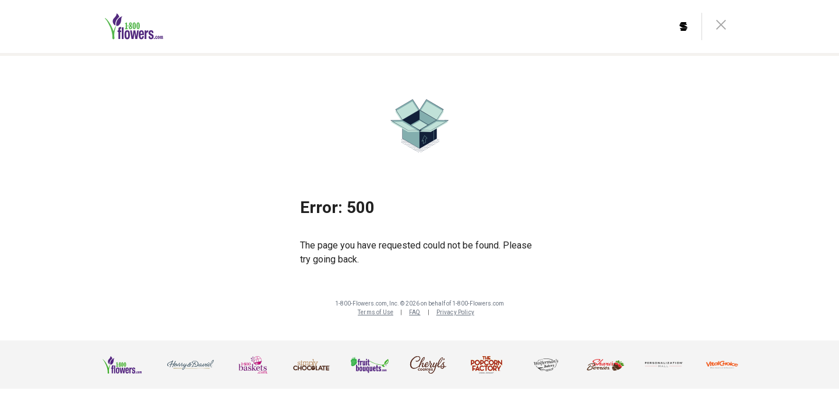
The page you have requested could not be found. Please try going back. (416, 252)
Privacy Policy (455, 312)
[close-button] (721, 27)
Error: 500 (337, 207)
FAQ (414, 312)
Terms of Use (375, 312)
